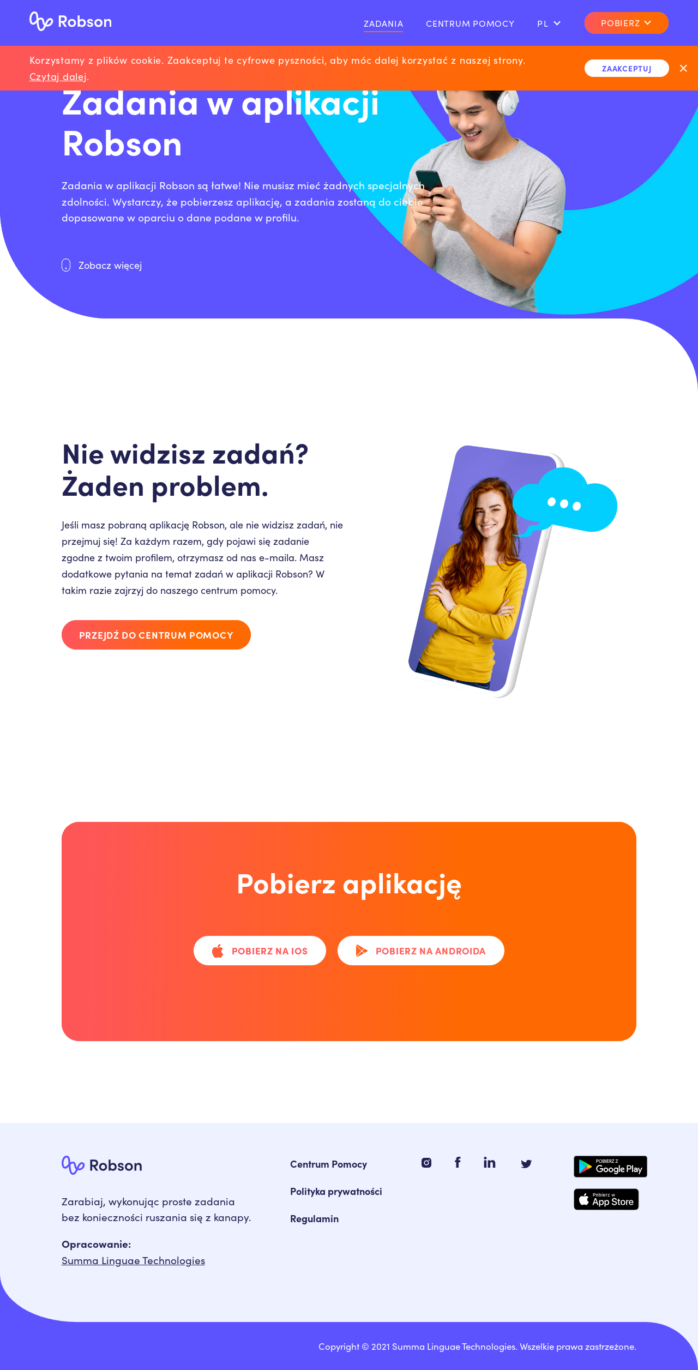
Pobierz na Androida (421, 950)
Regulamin (314, 1218)
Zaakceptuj (627, 67)
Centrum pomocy (470, 23)
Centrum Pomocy (328, 1163)
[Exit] (683, 67)
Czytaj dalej (58, 76)
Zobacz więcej (102, 265)
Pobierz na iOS (260, 951)
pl (549, 23)
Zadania (383, 23)
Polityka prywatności (336, 1191)
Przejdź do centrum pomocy (156, 634)
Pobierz (626, 22)
